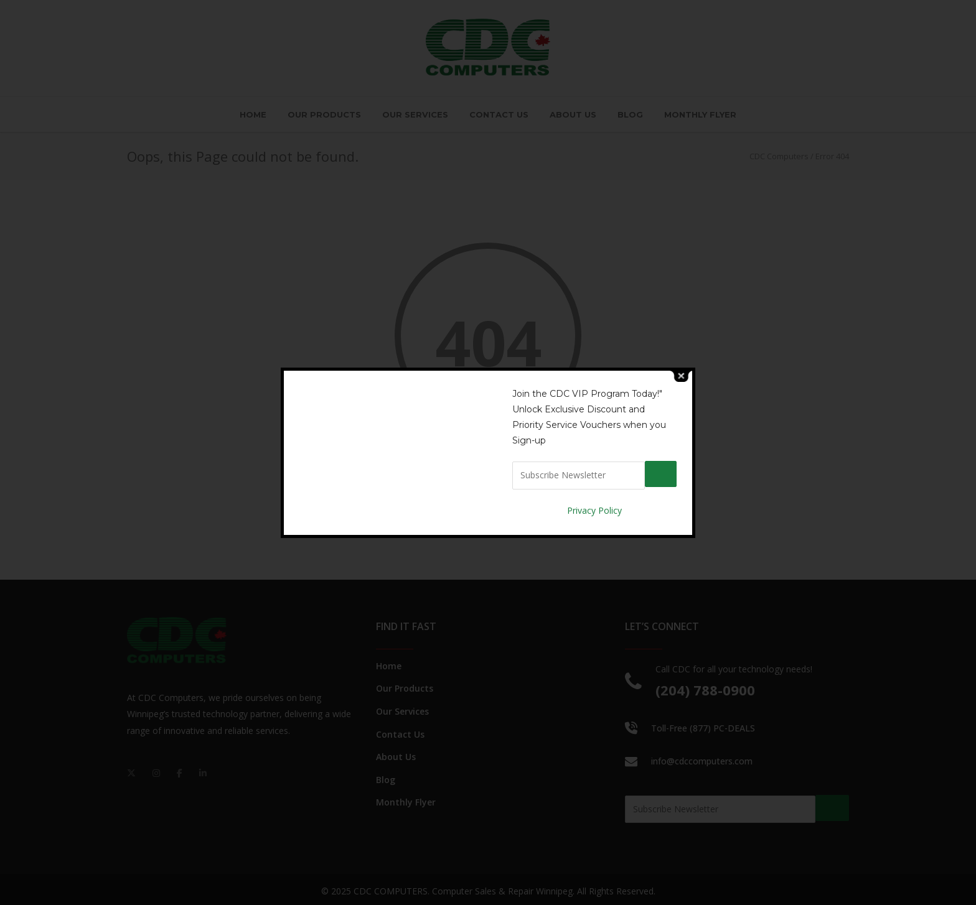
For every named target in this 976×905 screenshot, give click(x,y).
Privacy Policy (594, 509)
